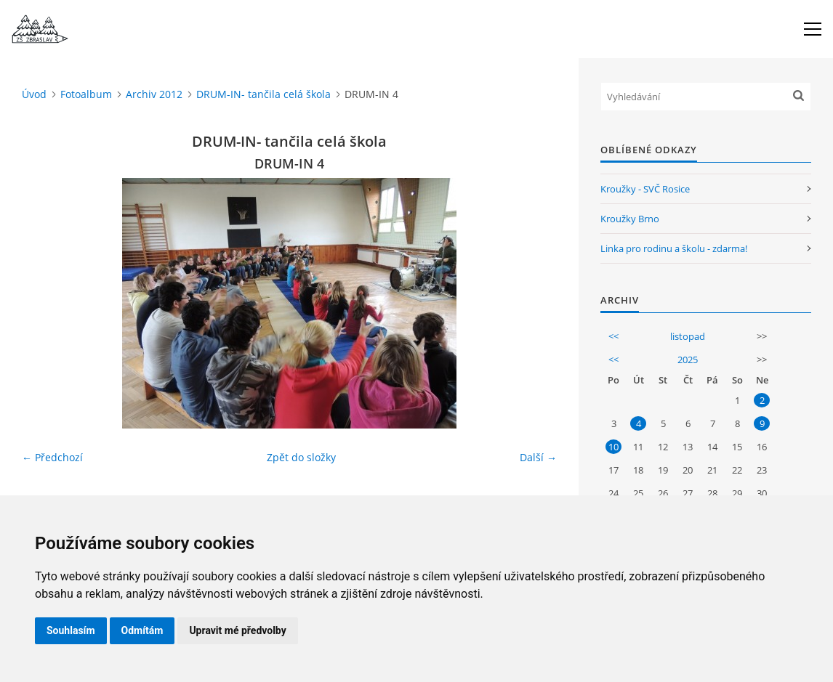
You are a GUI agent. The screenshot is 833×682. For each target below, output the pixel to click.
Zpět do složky (301, 457)
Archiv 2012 (154, 94)
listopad (687, 336)
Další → (538, 457)
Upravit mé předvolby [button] (237, 630)
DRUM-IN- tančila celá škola (263, 94)
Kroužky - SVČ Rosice (645, 188)
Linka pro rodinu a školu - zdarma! (673, 248)
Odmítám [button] (142, 630)
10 (613, 446)
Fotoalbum (86, 94)
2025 (687, 359)
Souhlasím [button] (71, 630)
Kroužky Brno (629, 218)
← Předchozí (52, 457)
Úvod (34, 94)
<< (613, 336)
